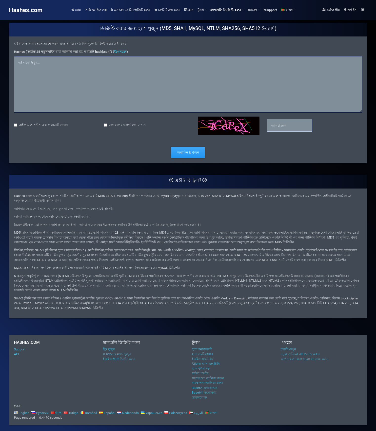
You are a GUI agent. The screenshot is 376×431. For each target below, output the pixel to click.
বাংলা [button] (287, 10)
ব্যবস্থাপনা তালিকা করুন (207, 383)
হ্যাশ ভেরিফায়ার (202, 354)
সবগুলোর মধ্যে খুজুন (117, 354)
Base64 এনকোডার (205, 388)
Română (88, 413)
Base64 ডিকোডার (204, 392)
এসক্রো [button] (252, 10)
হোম (76, 10)
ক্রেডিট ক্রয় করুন (167, 10)
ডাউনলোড (199, 397)
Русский (40, 413)
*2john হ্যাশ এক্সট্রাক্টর (206, 363)
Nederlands (128, 413)
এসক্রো (120, 51)
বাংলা (211, 413)
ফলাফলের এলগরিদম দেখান (127, 125)
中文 (56, 413)
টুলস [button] (201, 10)
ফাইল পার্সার (200, 373)
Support (270, 10)
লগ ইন (350, 10)
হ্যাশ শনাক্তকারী (202, 349)
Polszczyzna (175, 413)
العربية (196, 413)
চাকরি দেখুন (289, 349)
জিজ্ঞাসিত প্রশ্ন (96, 10)
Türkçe (71, 413)
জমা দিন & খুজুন (188, 152)
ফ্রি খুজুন (109, 349)
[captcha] (289, 125)
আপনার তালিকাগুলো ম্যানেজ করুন (304, 359)
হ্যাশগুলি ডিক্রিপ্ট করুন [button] (225, 10)
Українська (151, 413)
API (189, 10)
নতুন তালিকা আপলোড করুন (300, 354)
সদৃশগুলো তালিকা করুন (208, 378)
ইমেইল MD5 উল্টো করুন (119, 359)
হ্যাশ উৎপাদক (201, 368)
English (21, 413)
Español (107, 413)
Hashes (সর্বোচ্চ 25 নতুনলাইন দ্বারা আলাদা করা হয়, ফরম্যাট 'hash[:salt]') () (71, 51)
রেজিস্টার (331, 10)
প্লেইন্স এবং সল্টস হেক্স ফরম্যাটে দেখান (43, 125)
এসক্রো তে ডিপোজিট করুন (130, 10)
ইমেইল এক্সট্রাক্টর (203, 359)
